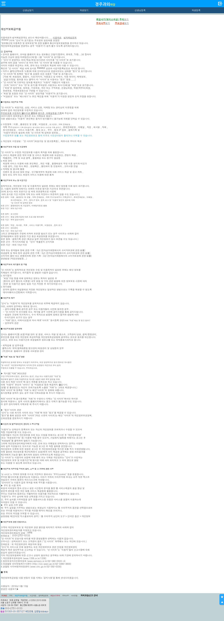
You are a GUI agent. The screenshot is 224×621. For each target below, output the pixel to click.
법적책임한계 (70, 37)
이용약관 (57, 37)
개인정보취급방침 (21, 595)
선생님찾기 (28, 10)
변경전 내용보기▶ (10, 589)
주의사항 (65, 595)
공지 (10, 595)
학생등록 (196, 10)
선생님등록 (140, 10)
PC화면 (4, 595)
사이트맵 (74, 595)
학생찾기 (84, 10)
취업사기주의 (55, 595)
